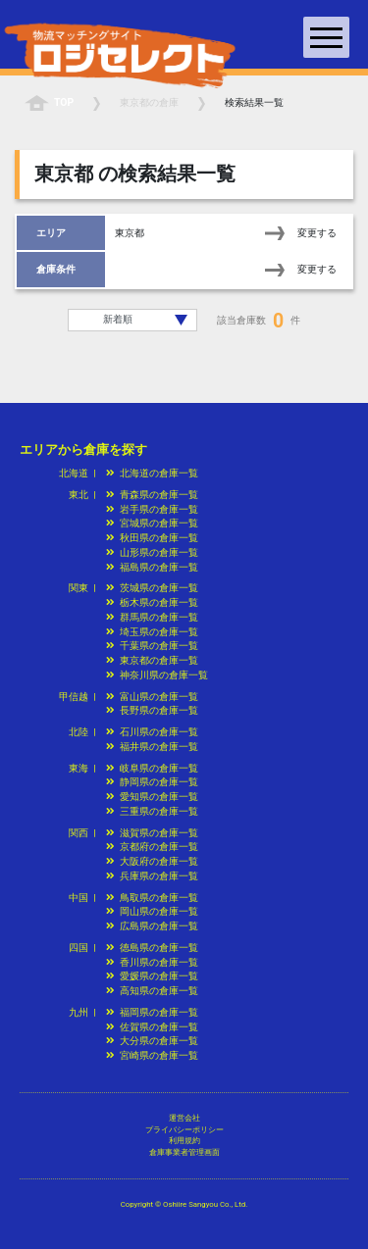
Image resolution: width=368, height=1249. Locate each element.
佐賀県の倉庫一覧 (152, 1027)
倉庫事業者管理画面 (184, 1152)
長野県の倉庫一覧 (152, 710)
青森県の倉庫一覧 (152, 494)
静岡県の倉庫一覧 (152, 781)
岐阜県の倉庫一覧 (152, 768)
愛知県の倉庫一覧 (152, 796)
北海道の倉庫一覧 (152, 473)
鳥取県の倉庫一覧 (152, 897)
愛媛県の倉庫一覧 (152, 976)
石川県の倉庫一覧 (152, 731)
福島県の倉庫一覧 (152, 567)
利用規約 (184, 1140)
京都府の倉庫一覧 (152, 846)
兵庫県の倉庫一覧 (152, 876)
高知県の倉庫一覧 (152, 990)
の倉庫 (149, 102)
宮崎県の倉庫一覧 (152, 1055)
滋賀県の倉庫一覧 (152, 832)
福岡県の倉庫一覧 (152, 1012)
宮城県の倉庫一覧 (152, 523)
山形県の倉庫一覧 (152, 552)
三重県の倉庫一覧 (152, 811)
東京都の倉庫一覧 (152, 660)
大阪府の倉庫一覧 (152, 861)
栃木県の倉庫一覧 (152, 602)
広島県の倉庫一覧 (152, 926)
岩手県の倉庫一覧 (152, 509)
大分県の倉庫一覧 (152, 1040)
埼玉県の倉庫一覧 (152, 631)
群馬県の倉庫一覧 (152, 617)
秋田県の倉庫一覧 (152, 537)
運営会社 (184, 1118)
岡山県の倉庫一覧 (152, 911)
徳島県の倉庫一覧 (152, 947)
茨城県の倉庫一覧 (152, 587)
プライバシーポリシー (184, 1129)
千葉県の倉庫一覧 (152, 645)
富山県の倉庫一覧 (152, 696)
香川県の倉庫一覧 (152, 962)
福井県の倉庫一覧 (152, 746)
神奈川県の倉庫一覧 (157, 675)
